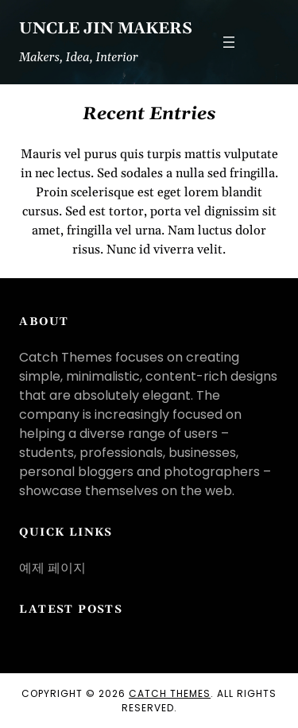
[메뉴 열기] (229, 42)
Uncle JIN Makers (105, 28)
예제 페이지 (52, 568)
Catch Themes (170, 693)
